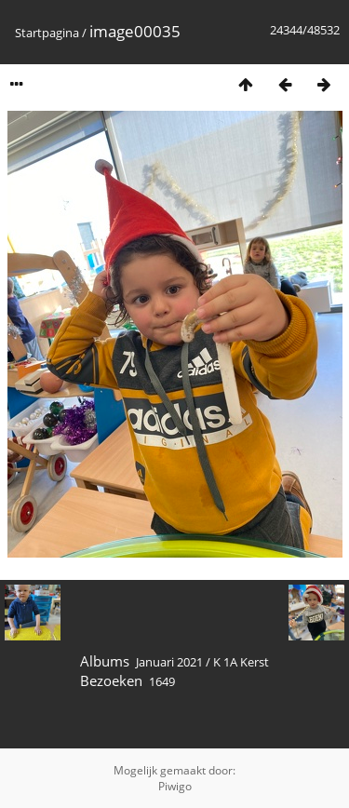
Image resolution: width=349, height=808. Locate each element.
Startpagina (47, 32)
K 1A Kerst (241, 661)
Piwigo (175, 786)
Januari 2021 (169, 661)
